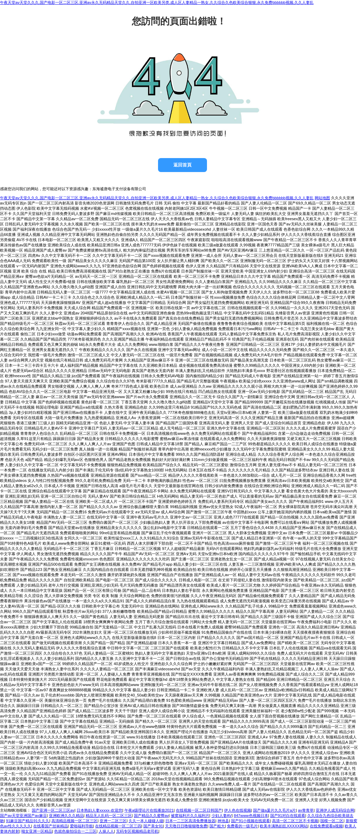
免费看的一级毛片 (242, 826)
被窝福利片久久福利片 (190, 815)
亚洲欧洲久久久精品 (66, 815)
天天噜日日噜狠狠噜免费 (186, 826)
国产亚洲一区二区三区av (53, 810)
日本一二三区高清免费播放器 (190, 821)
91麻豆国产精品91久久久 (27, 821)
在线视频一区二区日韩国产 (199, 810)
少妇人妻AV (222, 815)
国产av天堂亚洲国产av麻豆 (23, 815)
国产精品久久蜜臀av (151, 815)
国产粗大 (217, 826)
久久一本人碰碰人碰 (146, 821)
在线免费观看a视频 (326, 826)
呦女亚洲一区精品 (36, 831)
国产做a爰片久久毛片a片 (274, 810)
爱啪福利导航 (81, 826)
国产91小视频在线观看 (250, 821)
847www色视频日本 (251, 815)
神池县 (223, 821)
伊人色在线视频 (237, 810)
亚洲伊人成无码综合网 (335, 810)
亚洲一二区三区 (113, 821)
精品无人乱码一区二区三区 (109, 815)
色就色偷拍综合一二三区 (75, 831)
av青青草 (306, 810)
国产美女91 (153, 826)
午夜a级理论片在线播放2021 (149, 810)
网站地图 (322, 198)
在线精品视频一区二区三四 (118, 826)
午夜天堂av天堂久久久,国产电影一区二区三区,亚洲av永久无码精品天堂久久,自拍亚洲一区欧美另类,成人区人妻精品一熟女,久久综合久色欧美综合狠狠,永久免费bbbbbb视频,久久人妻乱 (157, 2)
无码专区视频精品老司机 (137, 831)
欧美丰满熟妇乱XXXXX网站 (283, 826)
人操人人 (106, 831)
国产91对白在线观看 (287, 815)
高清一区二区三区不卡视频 (295, 821)
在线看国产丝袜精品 (50, 826)
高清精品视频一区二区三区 (74, 821)
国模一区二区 (331, 821)
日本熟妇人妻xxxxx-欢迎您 (99, 810)
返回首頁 (182, 164)
